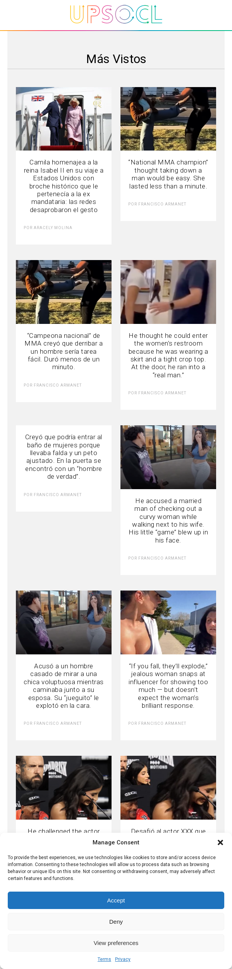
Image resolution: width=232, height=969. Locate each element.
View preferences (116, 943)
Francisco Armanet (162, 204)
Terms (104, 959)
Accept (116, 900)
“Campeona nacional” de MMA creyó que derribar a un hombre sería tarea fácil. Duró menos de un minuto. (63, 351)
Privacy (123, 959)
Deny (116, 921)
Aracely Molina (53, 228)
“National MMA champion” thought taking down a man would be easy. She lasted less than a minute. (168, 174)
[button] (220, 842)
